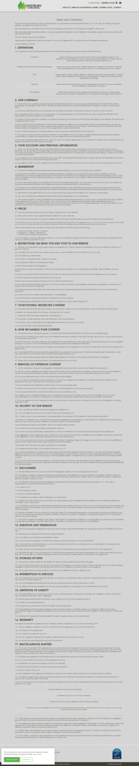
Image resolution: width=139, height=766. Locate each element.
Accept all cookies (12, 759)
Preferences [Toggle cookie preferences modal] (26, 759)
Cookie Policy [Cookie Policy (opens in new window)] (37, 754)
